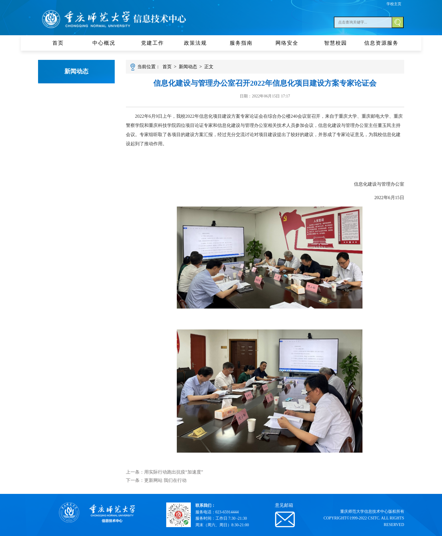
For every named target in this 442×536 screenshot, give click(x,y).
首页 (61, 43)
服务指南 (244, 43)
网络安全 (289, 43)
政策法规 (198, 43)
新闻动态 (76, 71)
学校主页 (393, 4)
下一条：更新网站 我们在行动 (156, 480)
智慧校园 (335, 43)
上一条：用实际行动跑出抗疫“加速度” (164, 472)
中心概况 (106, 43)
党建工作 (152, 43)
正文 (208, 66)
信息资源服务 (381, 43)
